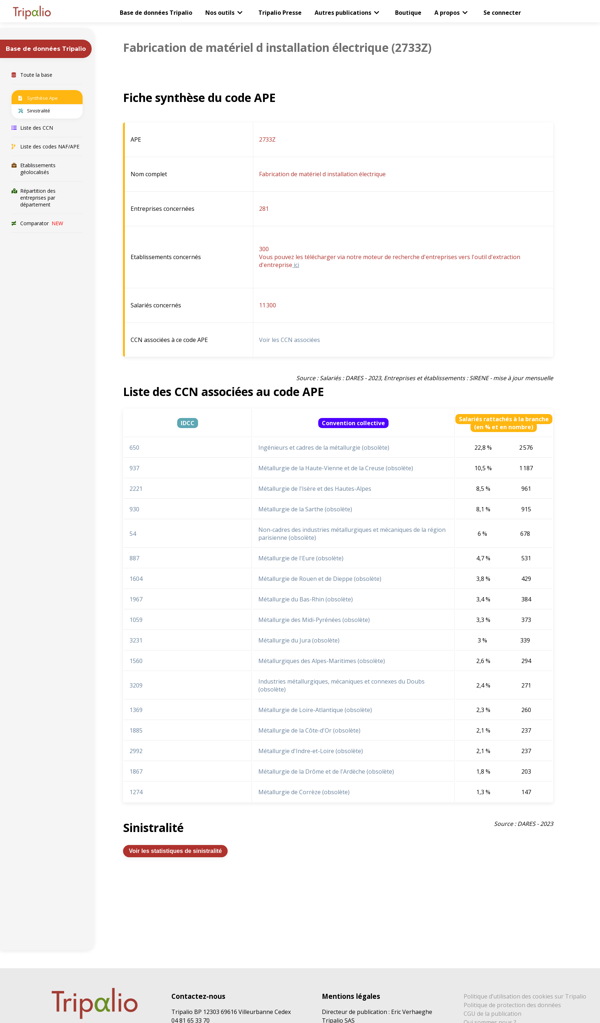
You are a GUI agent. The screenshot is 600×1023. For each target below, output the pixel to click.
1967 (136, 599)
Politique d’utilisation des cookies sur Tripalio (525, 996)
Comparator (37, 223)
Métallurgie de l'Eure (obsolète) (300, 558)
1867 (136, 771)
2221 (136, 489)
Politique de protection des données (512, 1005)
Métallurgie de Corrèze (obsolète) (304, 792)
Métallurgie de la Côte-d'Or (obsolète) (309, 730)
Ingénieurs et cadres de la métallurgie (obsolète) (323, 448)
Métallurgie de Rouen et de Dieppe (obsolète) (319, 579)
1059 (136, 620)
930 (134, 509)
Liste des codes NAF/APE (45, 146)
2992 (136, 751)
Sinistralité (34, 110)
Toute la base (32, 74)
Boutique (408, 13)
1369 (136, 710)
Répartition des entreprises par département (34, 197)
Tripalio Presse (280, 13)
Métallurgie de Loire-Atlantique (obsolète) (315, 710)
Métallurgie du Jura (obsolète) (299, 640)
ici (295, 265)
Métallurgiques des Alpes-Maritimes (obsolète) (321, 661)
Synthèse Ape (38, 98)
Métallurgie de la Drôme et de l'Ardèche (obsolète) (326, 771)
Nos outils (220, 13)
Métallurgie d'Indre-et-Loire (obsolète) (310, 751)
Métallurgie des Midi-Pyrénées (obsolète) (314, 620)
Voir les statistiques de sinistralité (175, 851)
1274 (136, 792)
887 (134, 558)
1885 (136, 730)
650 (134, 448)
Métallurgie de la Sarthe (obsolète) (305, 509)
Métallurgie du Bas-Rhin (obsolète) (305, 599)
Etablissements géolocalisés (34, 168)
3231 (136, 640)
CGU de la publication (492, 1014)
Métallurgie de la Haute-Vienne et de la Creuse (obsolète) (335, 468)
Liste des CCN (32, 127)
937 (134, 468)
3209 (136, 685)
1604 (136, 579)
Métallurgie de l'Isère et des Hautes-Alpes (314, 489)
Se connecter (502, 13)
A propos (447, 13)
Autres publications (343, 13)
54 (133, 534)
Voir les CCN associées (289, 340)
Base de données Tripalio (156, 13)
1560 (136, 661)
